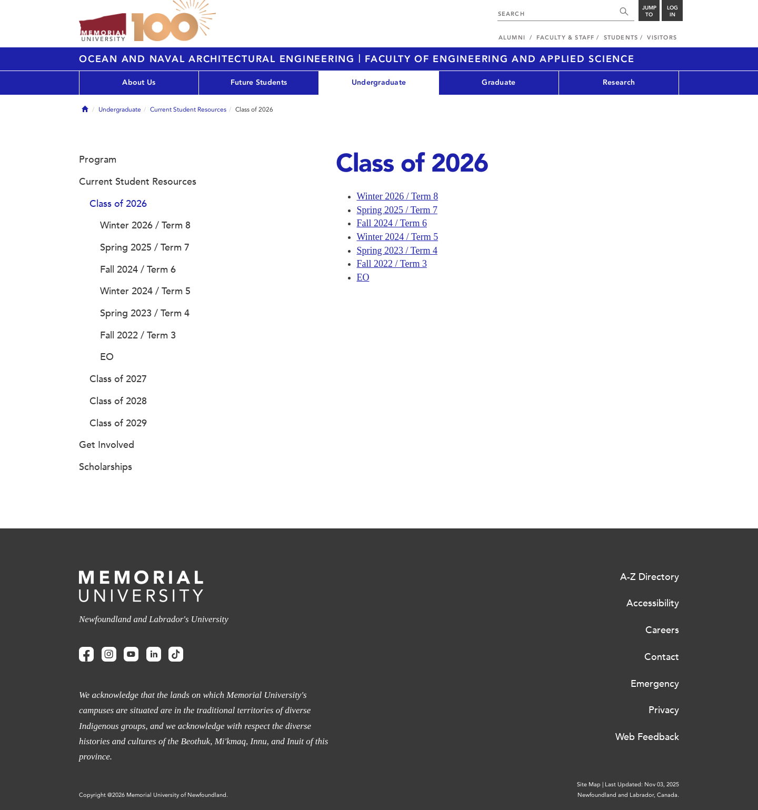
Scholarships (105, 467)
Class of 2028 (118, 401)
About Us (138, 82)
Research (619, 82)
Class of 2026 (118, 203)
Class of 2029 (118, 423)
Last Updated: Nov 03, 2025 (642, 784)
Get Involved (106, 445)
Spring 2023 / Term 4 (397, 250)
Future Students (259, 82)
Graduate (498, 82)
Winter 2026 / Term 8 (397, 196)
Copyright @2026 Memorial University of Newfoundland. (153, 795)
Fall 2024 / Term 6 (392, 223)
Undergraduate (379, 82)
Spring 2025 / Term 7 (397, 210)
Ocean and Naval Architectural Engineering (218, 59)
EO (363, 277)
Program (97, 159)
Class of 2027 (118, 379)
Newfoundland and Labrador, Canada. (628, 795)
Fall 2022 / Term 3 (392, 263)
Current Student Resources (188, 109)
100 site (173, 21)
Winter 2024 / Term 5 (397, 237)
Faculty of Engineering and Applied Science (500, 59)
